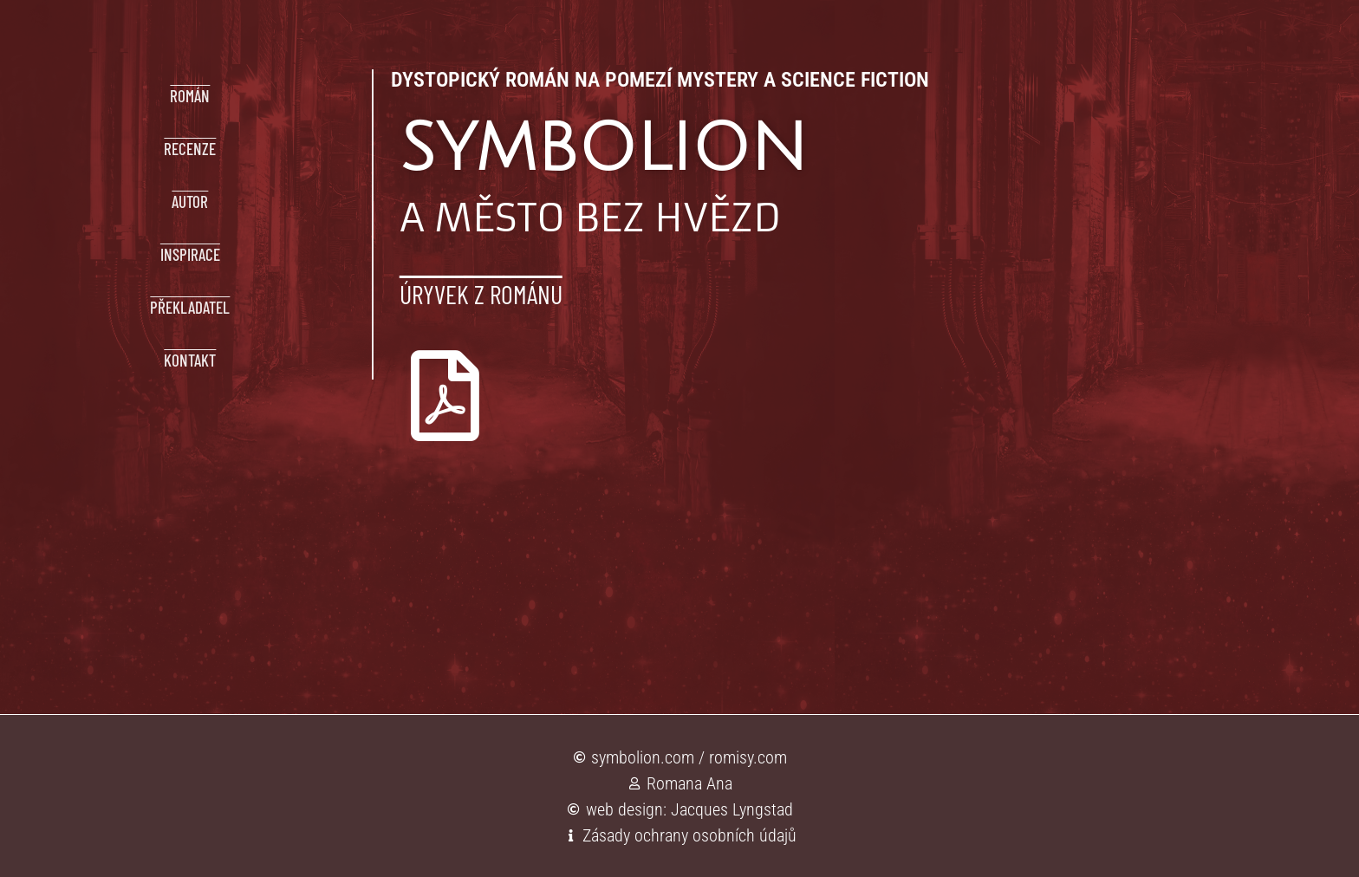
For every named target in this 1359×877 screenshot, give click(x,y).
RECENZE (190, 149)
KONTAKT (190, 360)
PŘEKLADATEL (190, 307)
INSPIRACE (190, 254)
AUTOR (190, 201)
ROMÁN (190, 96)
